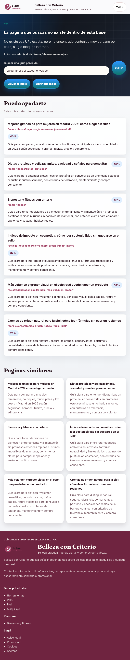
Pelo (9, 600)
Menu (119, 7)
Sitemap (12, 651)
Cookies (12, 646)
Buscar (119, 68)
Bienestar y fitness (19, 623)
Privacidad (13, 642)
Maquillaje (13, 609)
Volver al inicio (17, 83)
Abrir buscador (46, 83)
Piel (9, 604)
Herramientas (15, 595)
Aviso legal (14, 637)
